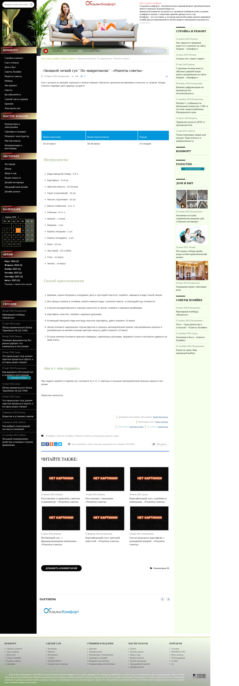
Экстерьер (10, 164)
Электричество (12, 108)
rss (172, 664)
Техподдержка (91, 50)
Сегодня (73, 50)
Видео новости (13, 177)
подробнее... (146, 22)
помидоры (98, 435)
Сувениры (10, 664)
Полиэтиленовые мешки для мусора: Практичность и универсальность (191, 137)
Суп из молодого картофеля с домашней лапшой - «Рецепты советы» (147, 541)
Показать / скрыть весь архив (18, 284)
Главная (58, 50)
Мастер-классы (13, 140)
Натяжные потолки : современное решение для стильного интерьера (190, 218)
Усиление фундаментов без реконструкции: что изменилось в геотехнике (16, 343)
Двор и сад (10, 173)
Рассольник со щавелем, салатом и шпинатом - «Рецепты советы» (60, 500)
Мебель (9, 80)
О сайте (174, 661)
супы (116, 435)
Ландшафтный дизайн (16, 186)
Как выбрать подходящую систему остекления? (16, 427)
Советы (8, 89)
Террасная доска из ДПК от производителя (190, 123)
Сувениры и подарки (15, 131)
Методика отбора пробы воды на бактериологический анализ (191, 254)
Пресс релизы (177, 655)
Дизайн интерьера (14, 182)
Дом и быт (10, 67)
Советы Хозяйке (13, 71)
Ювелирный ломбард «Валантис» (13, 316)
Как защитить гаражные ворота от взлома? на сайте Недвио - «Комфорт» (191, 45)
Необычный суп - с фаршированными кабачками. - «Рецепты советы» (59, 541)
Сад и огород (12, 62)
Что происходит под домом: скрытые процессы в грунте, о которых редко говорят (17, 359)
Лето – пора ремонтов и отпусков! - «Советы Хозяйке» (191, 326)
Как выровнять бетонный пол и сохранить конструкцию (17, 373)
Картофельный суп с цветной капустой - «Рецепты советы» (102, 539)
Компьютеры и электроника (12, 125)
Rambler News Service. (160, 417)
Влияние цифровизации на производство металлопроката (189, 90)
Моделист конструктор (17, 136)
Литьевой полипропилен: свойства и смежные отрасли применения (17, 441)
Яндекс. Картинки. (161, 422)
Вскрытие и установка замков (18, 416)
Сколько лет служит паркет (190, 58)
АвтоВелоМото (13, 94)
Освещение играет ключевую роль (191, 288)
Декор (8, 168)
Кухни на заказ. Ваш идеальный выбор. (186, 351)
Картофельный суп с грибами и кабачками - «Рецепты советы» (147, 500)
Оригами (9, 103)
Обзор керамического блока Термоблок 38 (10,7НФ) (17, 329)
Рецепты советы (13, 76)
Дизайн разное (12, 191)
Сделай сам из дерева (16, 99)
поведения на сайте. (136, 427)
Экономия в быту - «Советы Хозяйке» (190, 339)
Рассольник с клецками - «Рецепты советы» (99, 500)
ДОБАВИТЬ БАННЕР (19, 378)
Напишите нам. (163, 427)
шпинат (109, 435)
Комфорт (51, 435)
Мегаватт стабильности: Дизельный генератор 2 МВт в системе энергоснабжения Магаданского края (192, 108)
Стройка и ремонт (14, 57)
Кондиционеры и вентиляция (13, 147)
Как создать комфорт (50, 58)
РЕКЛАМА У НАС (178, 651)
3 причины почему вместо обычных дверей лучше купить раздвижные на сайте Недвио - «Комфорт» (191, 73)
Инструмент (11, 85)
